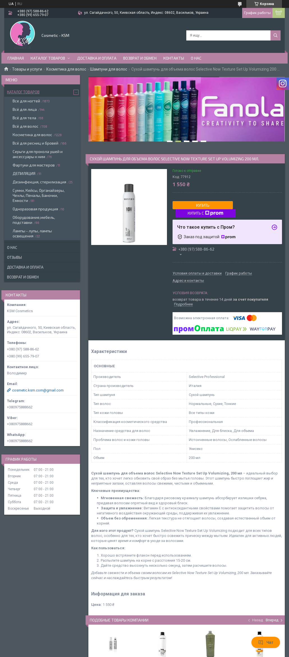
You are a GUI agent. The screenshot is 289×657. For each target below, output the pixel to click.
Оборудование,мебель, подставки (34, 220)
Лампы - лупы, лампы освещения (32, 233)
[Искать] (275, 35)
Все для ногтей (26, 100)
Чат (265, 642)
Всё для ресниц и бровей (35, 143)
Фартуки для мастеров (34, 165)
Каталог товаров (48, 58)
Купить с (205, 213)
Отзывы (14, 257)
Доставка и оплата (96, 58)
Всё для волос (25, 126)
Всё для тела (24, 117)
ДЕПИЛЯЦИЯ (24, 173)
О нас (196, 58)
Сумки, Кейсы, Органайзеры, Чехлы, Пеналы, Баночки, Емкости (39, 195)
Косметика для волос (66, 69)
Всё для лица (25, 109)
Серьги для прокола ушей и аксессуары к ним (38, 154)
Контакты (173, 58)
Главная (16, 58)
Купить (202, 205)
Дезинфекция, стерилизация (39, 181)
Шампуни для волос (108, 69)
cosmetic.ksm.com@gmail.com (38, 390)
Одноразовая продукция (35, 208)
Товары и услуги (27, 69)
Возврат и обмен (140, 58)
